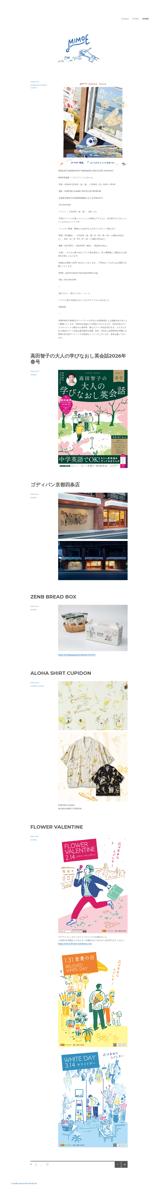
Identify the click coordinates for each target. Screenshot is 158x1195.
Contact (125, 19)
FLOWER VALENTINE (56, 827)
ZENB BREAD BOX (53, 597)
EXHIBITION (35, 85)
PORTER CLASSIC (37, 686)
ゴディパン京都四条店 (55, 485)
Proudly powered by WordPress (24, 1183)
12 (47, 1165)
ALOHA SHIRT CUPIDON (60, 673)
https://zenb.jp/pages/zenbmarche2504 (76, 655)
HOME (145, 19)
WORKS (33, 375)
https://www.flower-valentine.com (75, 943)
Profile (135, 19)
